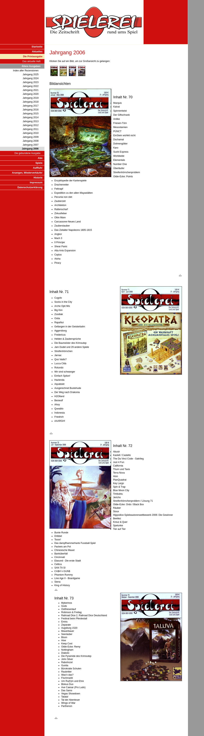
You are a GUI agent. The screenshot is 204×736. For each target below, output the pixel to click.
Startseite (37, 46)
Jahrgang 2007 (31, 144)
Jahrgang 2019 (31, 98)
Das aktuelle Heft (31, 61)
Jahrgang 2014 (31, 117)
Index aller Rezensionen (26, 70)
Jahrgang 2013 (31, 121)
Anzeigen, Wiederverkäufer (27, 172)
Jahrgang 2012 (31, 125)
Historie (38, 177)
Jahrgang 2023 (31, 82)
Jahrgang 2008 (31, 141)
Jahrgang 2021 (31, 90)
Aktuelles (37, 51)
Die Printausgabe (32, 56)
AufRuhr (37, 168)
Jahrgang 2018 (31, 101)
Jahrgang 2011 (31, 129)
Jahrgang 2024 (31, 78)
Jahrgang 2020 (31, 94)
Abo (40, 158)
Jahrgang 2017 (31, 105)
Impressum (36, 182)
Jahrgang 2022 (31, 86)
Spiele (38, 163)
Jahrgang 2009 (31, 137)
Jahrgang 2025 (31, 74)
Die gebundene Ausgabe (27, 153)
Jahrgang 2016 (31, 109)
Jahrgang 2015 (31, 113)
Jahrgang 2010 (31, 133)
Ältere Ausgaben (31, 66)
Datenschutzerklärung (29, 187)
